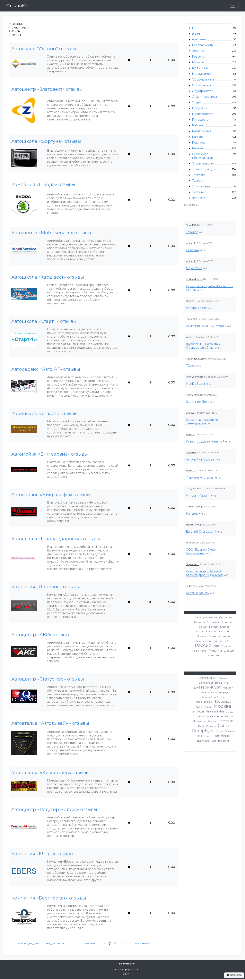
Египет (224, 626)
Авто (196, 33)
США (216, 646)
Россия (203, 645)
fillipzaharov (192, 564)
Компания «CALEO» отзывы (206, 326)
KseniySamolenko (195, 376)
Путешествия (202, 119)
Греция (202, 626)
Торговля (198, 175)
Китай (226, 636)
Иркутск (227, 687)
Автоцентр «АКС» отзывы (40, 635)
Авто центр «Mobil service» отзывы (51, 233)
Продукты (199, 108)
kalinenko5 (192, 243)
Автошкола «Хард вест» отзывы (47, 277)
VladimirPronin (194, 279)
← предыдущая (28, 943)
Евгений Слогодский (201, 531)
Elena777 (191, 470)
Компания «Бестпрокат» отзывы (48, 898)
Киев (223, 697)
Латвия (217, 640)
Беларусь (201, 617)
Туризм (197, 181)
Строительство (203, 163)
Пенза (219, 716)
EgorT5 (189, 524)
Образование (202, 85)
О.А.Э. (227, 640)
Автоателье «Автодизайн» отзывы (50, 723)
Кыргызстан (203, 640)
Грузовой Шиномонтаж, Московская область (203, 345)
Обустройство (202, 91)
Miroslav (190, 542)
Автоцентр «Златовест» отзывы (47, 89)
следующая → (54, 943)
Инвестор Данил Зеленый (205, 441)
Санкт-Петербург (211, 728)
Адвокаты (199, 39)
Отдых (196, 102)
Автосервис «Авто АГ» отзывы (45, 369)
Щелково (203, 740)
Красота (198, 56)
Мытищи (198, 711)
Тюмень (230, 731)
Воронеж (221, 682)
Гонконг (226, 622)
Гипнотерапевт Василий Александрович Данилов (204, 573)
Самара (211, 726)
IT (193, 28)
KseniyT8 (191, 394)
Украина (215, 650)
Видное (223, 678)
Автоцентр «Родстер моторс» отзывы (54, 809)
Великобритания (220, 617)
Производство (202, 114)
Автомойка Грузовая (201, 459)
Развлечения (201, 131)
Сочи (219, 731)
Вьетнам (199, 622)
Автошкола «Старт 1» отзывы (44, 321)
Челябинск (222, 736)
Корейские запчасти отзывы (44, 413)
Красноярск (203, 706)
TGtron (191, 366)
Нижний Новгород (219, 711)
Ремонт (197, 148)
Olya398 (190, 412)
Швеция (229, 650)
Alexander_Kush (195, 358)
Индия (213, 631)
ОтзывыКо (16, 5)
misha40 (190, 319)
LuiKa (189, 586)
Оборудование (203, 79)
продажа (198, 198)
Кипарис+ (193, 513)
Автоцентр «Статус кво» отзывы (47, 679)
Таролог (192, 232)
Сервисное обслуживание (203, 156)
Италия (201, 636)
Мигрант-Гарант (198, 495)
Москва (222, 706)
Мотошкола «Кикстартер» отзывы (50, 773)
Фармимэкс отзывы (200, 477)
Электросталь (220, 740)
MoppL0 (190, 434)
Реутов (212, 721)
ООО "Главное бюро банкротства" (201, 551)
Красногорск (204, 701)
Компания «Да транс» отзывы (45, 587)
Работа (197, 125)
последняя (143, 943)
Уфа (199, 736)
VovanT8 (190, 337)
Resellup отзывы (197, 593)
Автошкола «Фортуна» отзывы (46, 141)
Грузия (213, 626)
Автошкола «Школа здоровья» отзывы (55, 539)
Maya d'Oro (194, 268)
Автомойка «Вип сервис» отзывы (49, 454)
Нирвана (192, 250)
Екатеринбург (207, 687)
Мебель (198, 62)
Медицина (200, 68)
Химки (208, 735)
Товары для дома (204, 169)
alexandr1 (191, 300)
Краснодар (223, 701)
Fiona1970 (191, 225)
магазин (198, 192)
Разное (197, 137)
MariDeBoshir (195, 384)
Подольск (199, 721)
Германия (213, 622)
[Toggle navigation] (233, 6)
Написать (234, 975)
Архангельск (207, 678)
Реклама (198, 142)
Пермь (229, 716)
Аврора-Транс (196, 308)
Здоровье (199, 51)
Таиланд (226, 646)
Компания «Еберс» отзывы (42, 854)
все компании (192, 204)
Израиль (201, 631)
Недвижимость (203, 74)
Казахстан (214, 636)
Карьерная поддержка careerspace (202, 421)
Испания (224, 631)
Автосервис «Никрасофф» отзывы (50, 495)
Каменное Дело (197, 402)
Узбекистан (200, 650)
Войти (126, 973)
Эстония (213, 655)
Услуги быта (201, 186)
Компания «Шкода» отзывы (43, 184)
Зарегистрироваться (127, 969)
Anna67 (190, 506)
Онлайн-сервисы (204, 97)
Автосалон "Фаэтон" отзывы (43, 49)
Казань (204, 692)
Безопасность (202, 45)
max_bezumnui (194, 488)
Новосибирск (203, 716)
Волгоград (206, 682)
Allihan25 (191, 452)
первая (90, 943)
